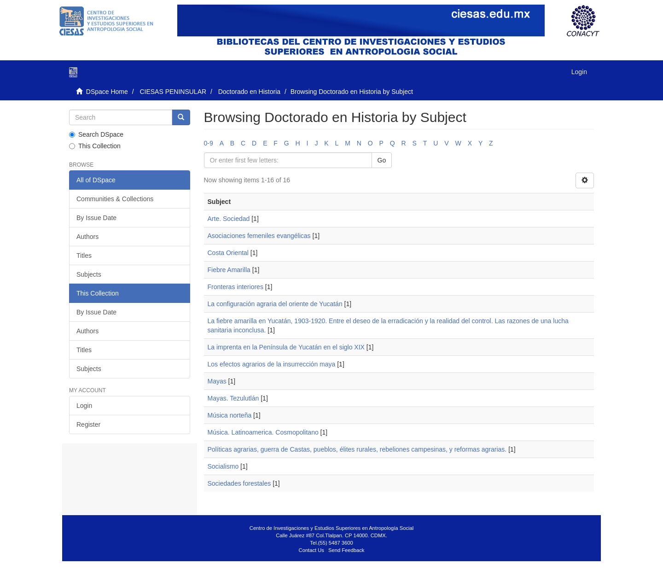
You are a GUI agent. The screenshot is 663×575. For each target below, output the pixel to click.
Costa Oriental (228, 252)
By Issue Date (96, 217)
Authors (87, 236)
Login (84, 405)
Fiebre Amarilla (229, 269)
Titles (84, 255)
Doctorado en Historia (249, 91)
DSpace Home (107, 91)
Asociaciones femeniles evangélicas (259, 235)
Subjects (88, 274)
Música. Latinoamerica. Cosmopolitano (263, 432)
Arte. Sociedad (229, 218)
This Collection (95, 146)
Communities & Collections (114, 199)
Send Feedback (346, 550)
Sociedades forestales (239, 483)
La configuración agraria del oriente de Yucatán (275, 304)
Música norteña (230, 415)
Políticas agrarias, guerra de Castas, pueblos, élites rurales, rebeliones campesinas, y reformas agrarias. (357, 449)
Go (382, 160)
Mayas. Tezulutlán (233, 398)
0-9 (208, 143)
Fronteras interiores (235, 286)
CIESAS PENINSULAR (173, 91)
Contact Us (311, 550)
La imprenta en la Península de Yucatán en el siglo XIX (286, 347)
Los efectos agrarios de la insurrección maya (272, 364)
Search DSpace (96, 134)
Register (88, 424)
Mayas (217, 381)
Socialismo (223, 466)
